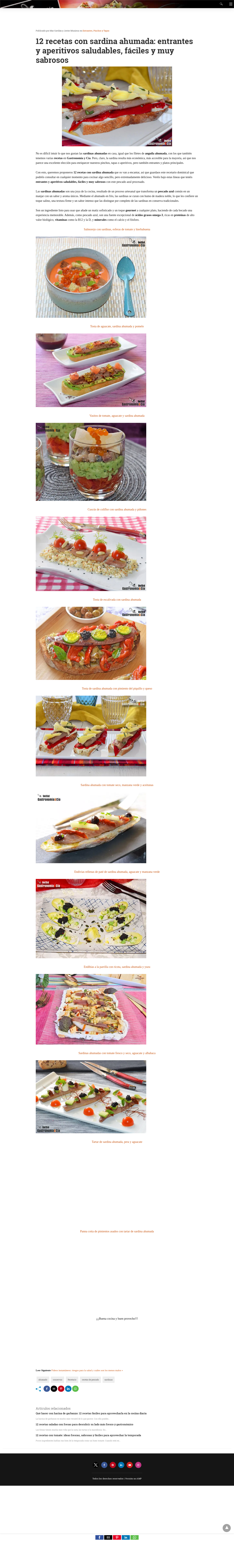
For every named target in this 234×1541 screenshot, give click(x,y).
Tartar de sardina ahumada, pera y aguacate (117, 1141)
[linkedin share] (68, 1389)
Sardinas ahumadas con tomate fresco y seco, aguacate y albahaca (117, 1053)
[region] (116, 19)
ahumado (43, 1379)
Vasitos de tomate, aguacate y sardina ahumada (117, 415)
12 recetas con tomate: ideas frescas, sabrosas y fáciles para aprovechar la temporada (88, 1435)
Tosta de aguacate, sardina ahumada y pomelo (117, 326)
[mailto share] (54, 1389)
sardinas (108, 1379)
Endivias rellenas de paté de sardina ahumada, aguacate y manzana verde (117, 871)
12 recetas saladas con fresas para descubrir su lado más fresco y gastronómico (84, 1424)
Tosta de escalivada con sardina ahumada (117, 599)
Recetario (72, 1379)
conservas (57, 1379)
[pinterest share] (61, 1389)
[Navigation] (230, 4)
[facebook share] (47, 1389)
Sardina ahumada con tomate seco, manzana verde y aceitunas (117, 785)
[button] (99, 1537)
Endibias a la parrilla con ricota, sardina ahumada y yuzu (117, 966)
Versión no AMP (133, 1478)
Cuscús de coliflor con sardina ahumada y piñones (117, 509)
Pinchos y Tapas (101, 30)
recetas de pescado (90, 1379)
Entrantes (87, 30)
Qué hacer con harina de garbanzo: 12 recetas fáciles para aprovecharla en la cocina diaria (91, 1413)
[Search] (220, 4)
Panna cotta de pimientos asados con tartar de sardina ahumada (117, 1231)
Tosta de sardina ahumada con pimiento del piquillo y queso (117, 688)
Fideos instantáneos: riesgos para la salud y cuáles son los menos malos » (87, 1370)
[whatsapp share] (75, 1389)
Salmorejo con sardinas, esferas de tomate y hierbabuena (117, 229)
